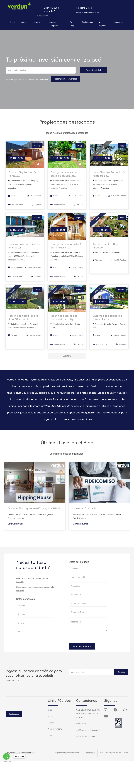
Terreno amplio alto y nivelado (106, 247)
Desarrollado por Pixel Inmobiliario (114, 756)
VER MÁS (67, 359)
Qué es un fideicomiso (85, 512)
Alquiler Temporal (54, 24)
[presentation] (89, 641)
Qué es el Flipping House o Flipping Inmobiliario (34, 512)
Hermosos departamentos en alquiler (24, 247)
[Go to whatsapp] (6, 756)
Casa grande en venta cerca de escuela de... (63, 175)
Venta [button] (24, 22)
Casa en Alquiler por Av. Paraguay (23, 175)
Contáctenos (87, 22)
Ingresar (102, 24)
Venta (50, 720)
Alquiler (51, 726)
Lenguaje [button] (117, 22)
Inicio (13, 22)
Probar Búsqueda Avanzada (65, 79)
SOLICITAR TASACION (81, 650)
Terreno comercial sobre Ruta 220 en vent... (23, 320)
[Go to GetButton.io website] (6, 761)
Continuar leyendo (15, 527)
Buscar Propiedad (93, 70)
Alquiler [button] (38, 22)
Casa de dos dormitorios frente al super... (108, 320)
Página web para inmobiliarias (67, 756)
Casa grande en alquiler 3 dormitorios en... (66, 247)
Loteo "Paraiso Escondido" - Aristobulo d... (109, 175)
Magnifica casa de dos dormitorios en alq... (64, 320)
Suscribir (121, 675)
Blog (72, 24)
